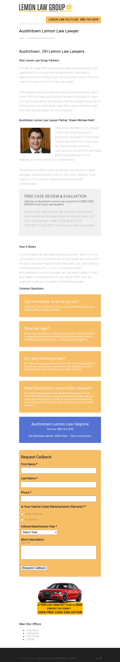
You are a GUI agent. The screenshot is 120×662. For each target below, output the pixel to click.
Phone (26, 492)
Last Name (29, 478)
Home (21, 37)
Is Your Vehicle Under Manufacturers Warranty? (53, 506)
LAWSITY (72, 658)
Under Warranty (34, 513)
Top (96, 658)
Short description (32, 539)
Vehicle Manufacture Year (39, 526)
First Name (29, 464)
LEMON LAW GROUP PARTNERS (50, 658)
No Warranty (32, 519)
